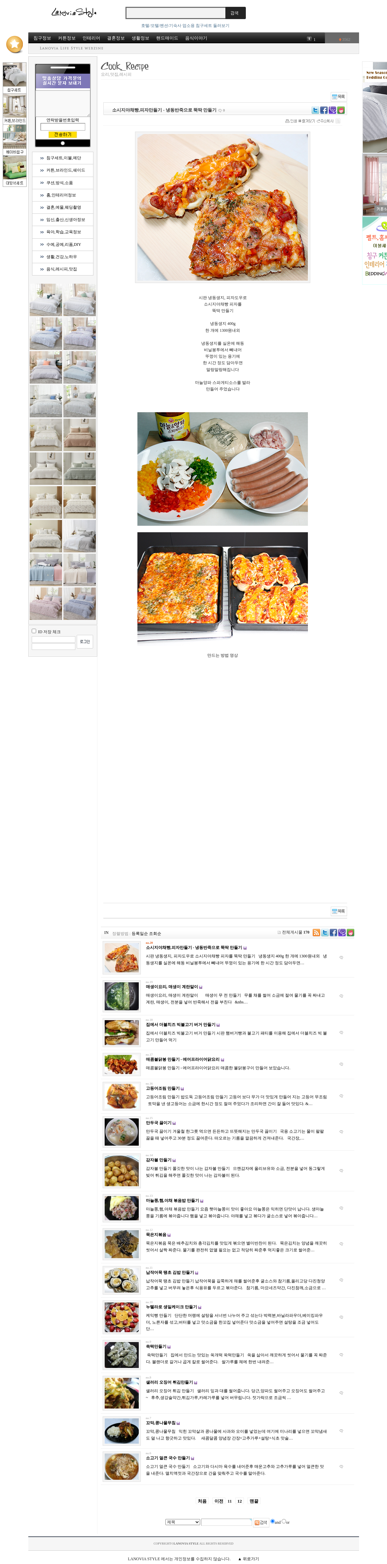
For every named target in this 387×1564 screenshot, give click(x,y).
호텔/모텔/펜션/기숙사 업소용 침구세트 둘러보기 (185, 25)
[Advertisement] (234, 835)
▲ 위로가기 (248, 1558)
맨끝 (254, 1501)
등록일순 (140, 933)
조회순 (155, 933)
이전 (218, 1501)
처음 (202, 1501)
